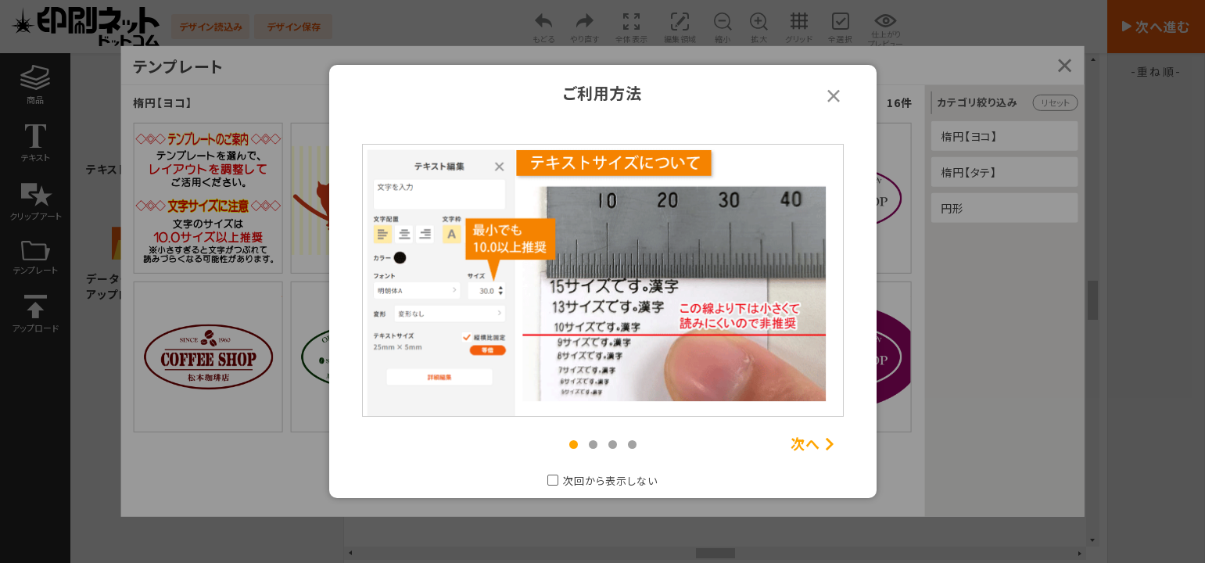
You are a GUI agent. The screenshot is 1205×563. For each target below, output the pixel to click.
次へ (805, 444)
